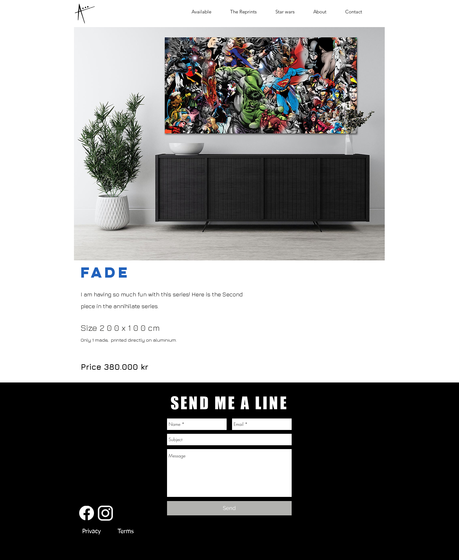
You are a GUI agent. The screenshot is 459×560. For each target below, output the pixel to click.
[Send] (229, 508)
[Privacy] (91, 532)
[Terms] (125, 532)
